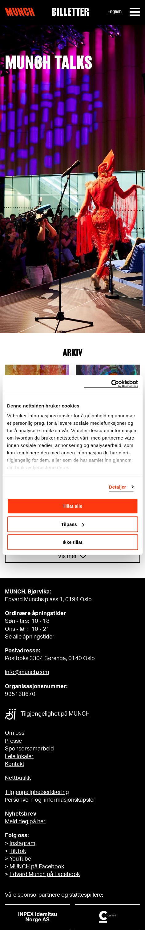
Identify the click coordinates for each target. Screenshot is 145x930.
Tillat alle (73, 506)
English (114, 12)
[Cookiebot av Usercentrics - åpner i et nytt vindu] (111, 384)
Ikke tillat (72, 542)
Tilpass (72, 524)
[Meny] (135, 12)
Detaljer (117, 487)
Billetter (70, 11)
